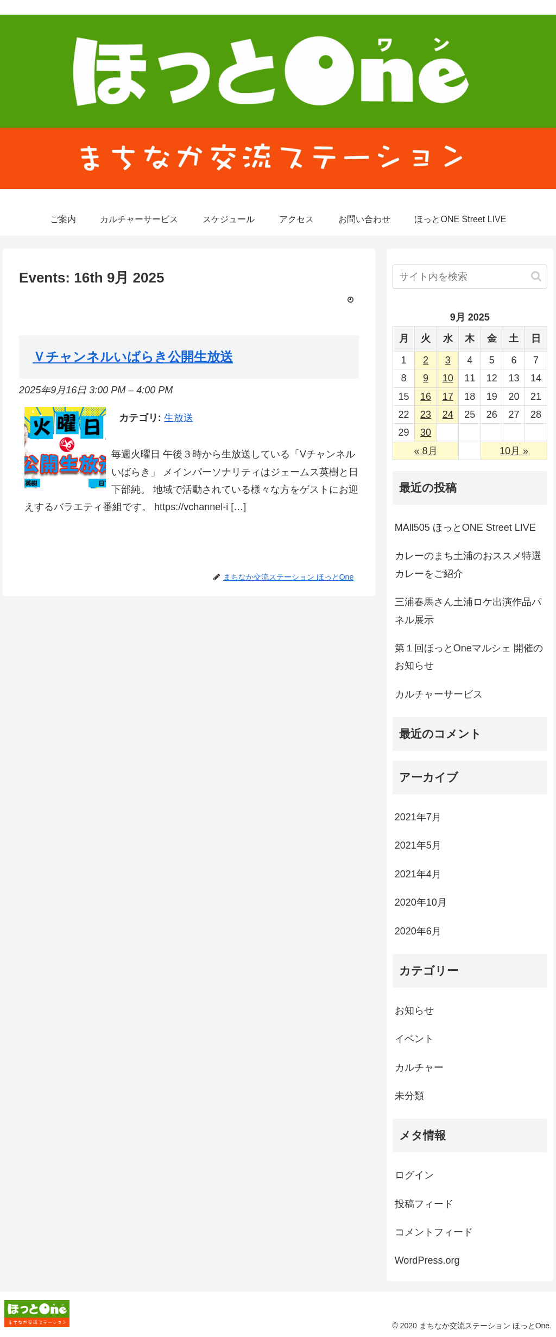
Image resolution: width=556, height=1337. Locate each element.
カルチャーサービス (439, 694)
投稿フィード (424, 1203)
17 (448, 396)
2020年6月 (418, 931)
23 (425, 414)
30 (425, 432)
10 (448, 378)
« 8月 (426, 450)
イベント (414, 1038)
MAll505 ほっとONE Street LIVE (465, 527)
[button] (536, 276)
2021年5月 (418, 845)
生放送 (178, 417)
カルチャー (419, 1067)
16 (425, 396)
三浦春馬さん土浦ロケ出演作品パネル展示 (468, 611)
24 (448, 414)
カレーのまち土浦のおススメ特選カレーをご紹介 (468, 564)
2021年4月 (418, 874)
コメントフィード (434, 1232)
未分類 (409, 1095)
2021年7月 (418, 817)
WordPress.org (427, 1260)
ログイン (414, 1175)
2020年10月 (421, 902)
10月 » (514, 450)
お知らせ (414, 1010)
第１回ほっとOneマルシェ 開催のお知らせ (469, 657)
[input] (470, 277)
